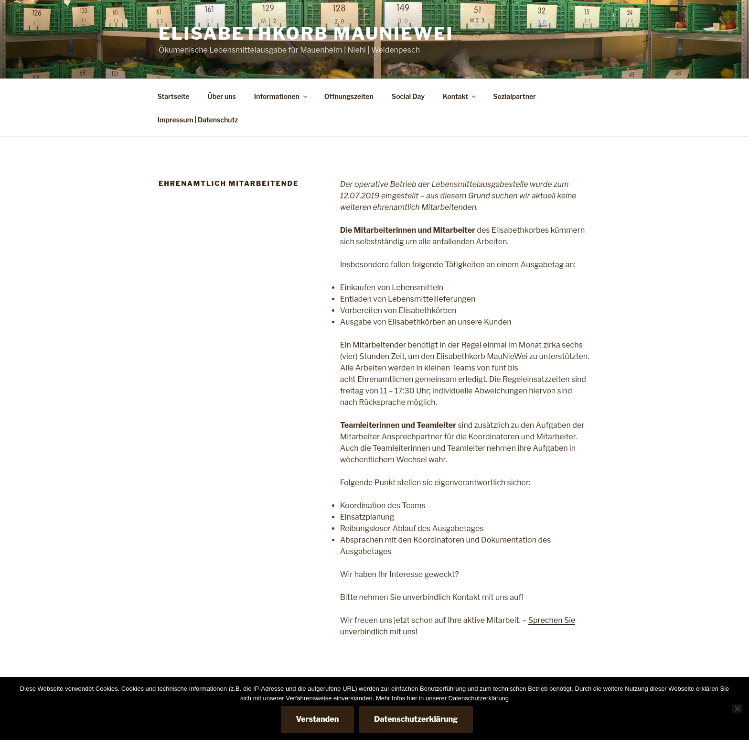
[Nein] (737, 708)
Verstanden (317, 719)
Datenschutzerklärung (416, 719)
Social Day (408, 96)
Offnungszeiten (349, 96)
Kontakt (460, 96)
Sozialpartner (514, 96)
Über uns (222, 96)
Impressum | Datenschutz (198, 120)
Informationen (281, 96)
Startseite (174, 96)
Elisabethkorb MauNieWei (306, 33)
